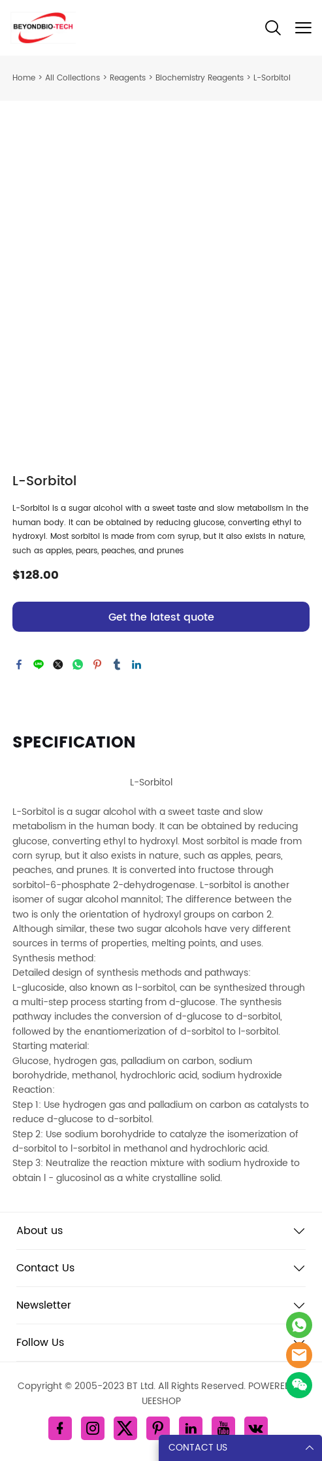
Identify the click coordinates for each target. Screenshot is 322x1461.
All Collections (72, 78)
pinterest (97, 664)
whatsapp (77, 664)
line (38, 664)
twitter (58, 664)
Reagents (128, 78)
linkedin (136, 664)
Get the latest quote (161, 617)
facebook (18, 664)
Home (23, 78)
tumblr (116, 664)
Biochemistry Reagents (199, 78)
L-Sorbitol (272, 78)
